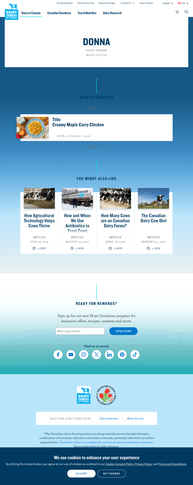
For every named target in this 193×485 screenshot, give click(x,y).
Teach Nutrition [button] (94, 13)
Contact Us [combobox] (126, 3)
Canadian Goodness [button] (65, 13)
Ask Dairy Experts (65, 3)
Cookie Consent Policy (119, 464)
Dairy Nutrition (109, 418)
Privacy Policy (143, 464)
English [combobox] (166, 3)
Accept (81, 473)
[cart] (177, 12)
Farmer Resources (85, 3)
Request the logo (107, 3)
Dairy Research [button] (120, 13)
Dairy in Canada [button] (36, 13)
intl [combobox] (183, 3)
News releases (146, 3)
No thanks (111, 473)
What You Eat (135, 418)
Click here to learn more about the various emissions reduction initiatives (106, 442)
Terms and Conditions (172, 464)
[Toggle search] (186, 12)
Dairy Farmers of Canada (11, 11)
